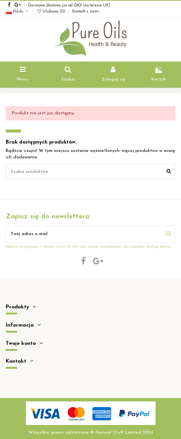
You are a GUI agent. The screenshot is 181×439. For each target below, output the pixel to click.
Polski (17, 11)
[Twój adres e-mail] (83, 234)
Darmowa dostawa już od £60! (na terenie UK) (69, 5)
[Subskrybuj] (168, 234)
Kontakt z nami (85, 11)
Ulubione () (51, 11)
